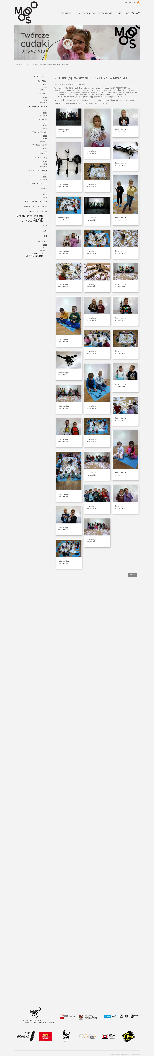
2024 (43, 64)
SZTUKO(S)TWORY (35, 64)
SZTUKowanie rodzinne (36, 106)
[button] (126, 2)
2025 (45, 87)
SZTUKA (26, 64)
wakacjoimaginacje (38, 170)
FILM (45, 226)
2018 (45, 195)
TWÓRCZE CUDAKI (39, 145)
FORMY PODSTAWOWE (38, 211)
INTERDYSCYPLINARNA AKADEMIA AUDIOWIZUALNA (30, 219)
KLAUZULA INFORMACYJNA (34, 255)
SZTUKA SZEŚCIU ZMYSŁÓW (35, 201)
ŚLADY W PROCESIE (39, 183)
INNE (45, 236)
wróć (132, 575)
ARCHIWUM (42, 188)
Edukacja (19, 64)
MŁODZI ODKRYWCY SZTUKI (35, 206)
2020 (45, 245)
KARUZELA (42, 81)
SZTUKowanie (41, 94)
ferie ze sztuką (40, 158)
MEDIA (44, 231)
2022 (45, 192)
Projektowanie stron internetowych (130, 1054)
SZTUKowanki (41, 119)
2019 (45, 247)
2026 (45, 85)
